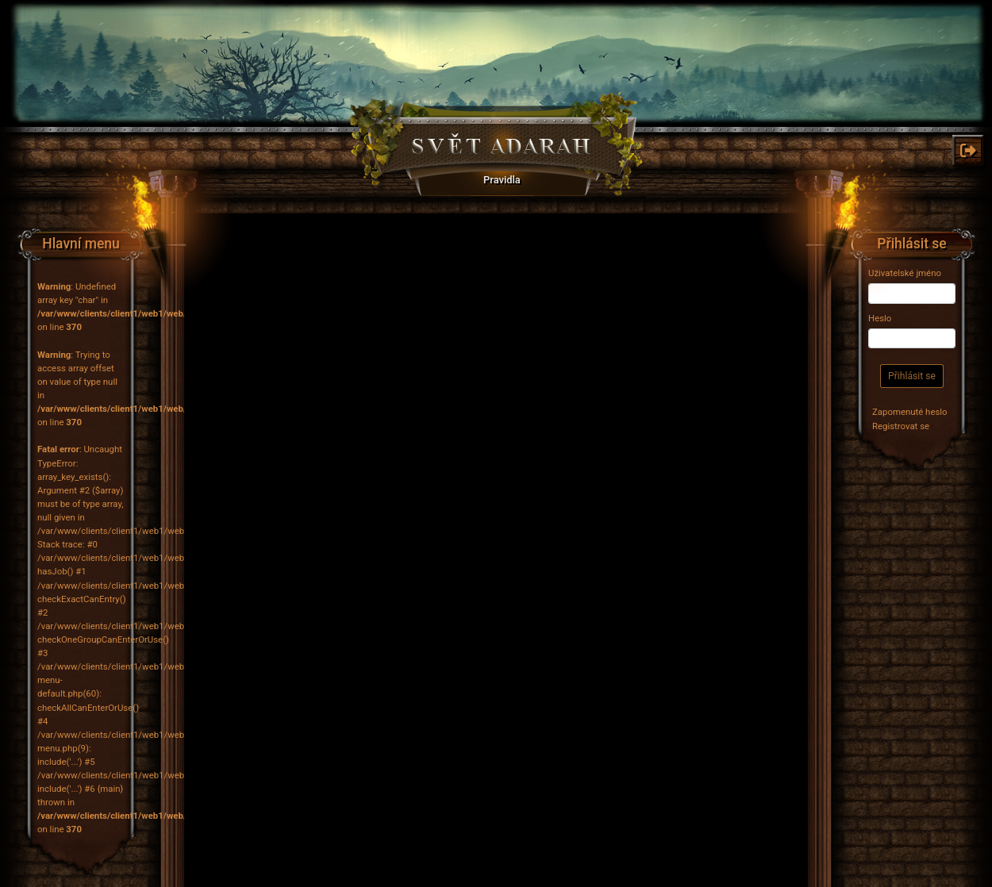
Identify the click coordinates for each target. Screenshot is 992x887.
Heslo (879, 318)
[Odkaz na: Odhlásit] (968, 151)
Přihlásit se (912, 376)
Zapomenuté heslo (910, 411)
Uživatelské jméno (904, 272)
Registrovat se (900, 426)
